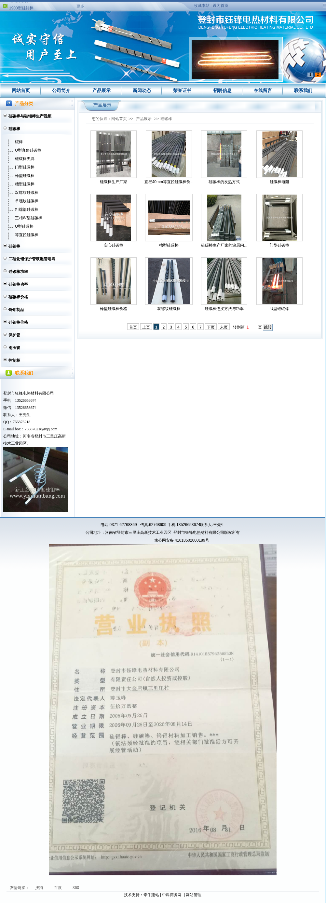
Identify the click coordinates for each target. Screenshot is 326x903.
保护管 (14, 335)
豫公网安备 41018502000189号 (181, 540)
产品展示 (101, 90)
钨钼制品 (16, 309)
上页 (146, 327)
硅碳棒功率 (18, 271)
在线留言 (263, 90)
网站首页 (21, 90)
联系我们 (303, 90)
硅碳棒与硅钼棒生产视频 (29, 116)
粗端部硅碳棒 (26, 209)
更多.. (81, 6)
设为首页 (220, 5)
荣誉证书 (182, 90)
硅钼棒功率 (18, 284)
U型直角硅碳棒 (28, 150)
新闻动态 (142, 90)
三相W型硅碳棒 (28, 218)
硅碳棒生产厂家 (113, 182)
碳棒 (19, 142)
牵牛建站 (151, 895)
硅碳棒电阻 (279, 182)
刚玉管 (14, 347)
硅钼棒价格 (18, 322)
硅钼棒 (14, 246)
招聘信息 (222, 90)
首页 (133, 327)
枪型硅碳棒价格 (113, 308)
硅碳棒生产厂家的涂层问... (224, 245)
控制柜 (14, 360)
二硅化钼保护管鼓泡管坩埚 (31, 259)
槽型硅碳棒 (24, 184)
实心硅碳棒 (113, 245)
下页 (211, 327)
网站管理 (193, 895)
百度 (58, 887)
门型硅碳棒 (24, 167)
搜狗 (39, 887)
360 (76, 887)
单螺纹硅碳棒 (26, 201)
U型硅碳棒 (24, 226)
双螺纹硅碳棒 (26, 192)
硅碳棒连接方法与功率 (224, 308)
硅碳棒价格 (18, 297)
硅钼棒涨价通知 (22, 4)
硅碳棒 (14, 129)
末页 (224, 327)
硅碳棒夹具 (24, 158)
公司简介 (61, 90)
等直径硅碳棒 (26, 235)
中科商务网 (172, 895)
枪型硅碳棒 (24, 175)
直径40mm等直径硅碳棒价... (169, 182)
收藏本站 (202, 5)
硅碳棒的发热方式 (224, 182)
